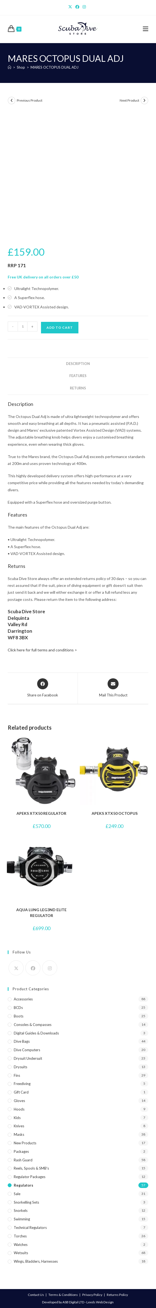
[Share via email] (113, 688)
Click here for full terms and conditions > (42, 650)
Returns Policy (117, 1295)
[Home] (9, 67)
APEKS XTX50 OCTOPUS (115, 813)
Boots (18, 1016)
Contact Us (36, 1295)
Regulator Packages (29, 1177)
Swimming (22, 1219)
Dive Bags (22, 1041)
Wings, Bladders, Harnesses (36, 1261)
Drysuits (20, 1067)
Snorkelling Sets (26, 1202)
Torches (20, 1236)
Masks (19, 1134)
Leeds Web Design (100, 1302)
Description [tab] (78, 364)
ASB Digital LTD (73, 1302)
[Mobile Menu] (145, 29)
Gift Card (21, 1092)
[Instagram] (84, 6)
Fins (17, 1075)
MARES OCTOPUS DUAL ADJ (54, 67)
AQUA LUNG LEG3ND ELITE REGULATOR (41, 912)
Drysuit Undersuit (28, 1058)
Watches (21, 1244)
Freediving (22, 1083)
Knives (19, 1126)
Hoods (19, 1109)
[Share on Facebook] (42, 688)
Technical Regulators (30, 1227)
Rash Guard (23, 1160)
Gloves (19, 1100)
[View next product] (144, 100)
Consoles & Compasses (32, 1024)
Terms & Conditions (63, 1295)
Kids (17, 1117)
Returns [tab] (78, 388)
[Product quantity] (23, 326)
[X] (71, 6)
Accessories (23, 999)
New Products (25, 1143)
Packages (21, 1151)
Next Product (129, 100)
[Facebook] (77, 6)
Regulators (23, 1185)
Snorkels (21, 1210)
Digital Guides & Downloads (36, 1033)
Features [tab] (77, 376)
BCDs (18, 1007)
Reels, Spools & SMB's (31, 1168)
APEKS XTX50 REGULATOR (41, 813)
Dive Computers (27, 1050)
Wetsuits (21, 1253)
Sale (17, 1194)
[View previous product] (11, 100)
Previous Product (29, 100)
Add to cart (59, 327)
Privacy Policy (92, 1295)
